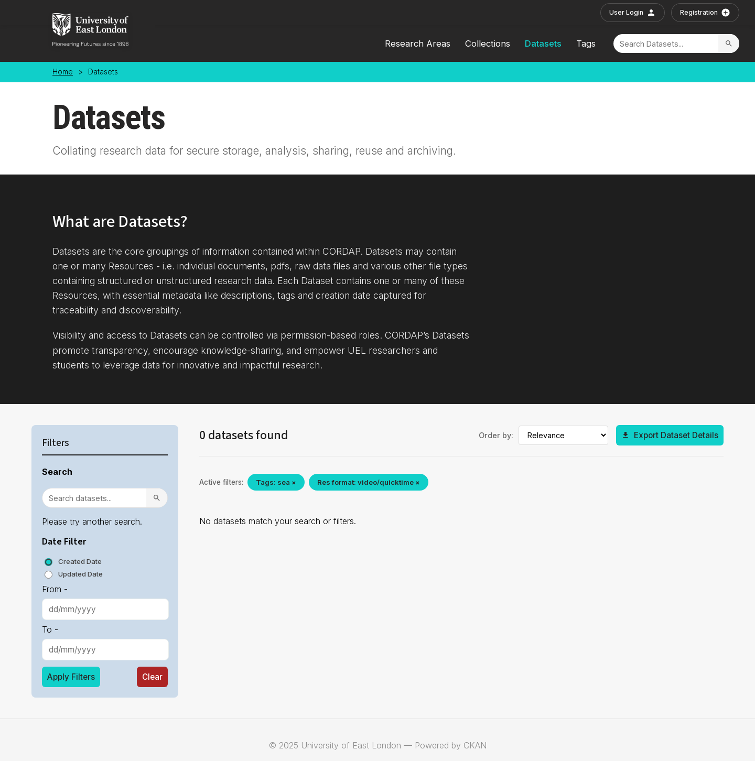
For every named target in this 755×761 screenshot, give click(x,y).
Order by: (496, 435)
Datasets (543, 43)
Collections (487, 43)
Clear (152, 677)
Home (62, 72)
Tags (586, 43)
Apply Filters (71, 677)
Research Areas (417, 43)
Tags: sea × (276, 482)
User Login (632, 12)
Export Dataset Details (669, 435)
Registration (705, 12)
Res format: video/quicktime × (368, 482)
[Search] (665, 43)
